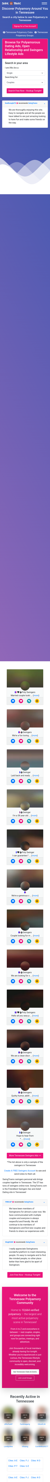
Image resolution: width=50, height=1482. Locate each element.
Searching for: (11, 77)
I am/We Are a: (12, 67)
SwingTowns (32, 103)
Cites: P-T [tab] (12, 1466)
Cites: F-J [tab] (24, 1460)
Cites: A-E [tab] (12, 1460)
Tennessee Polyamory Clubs (18, 32)
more (36, 695)
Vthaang (25, 1446)
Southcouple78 (10, 103)
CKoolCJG (41, 1424)
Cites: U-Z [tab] (24, 1466)
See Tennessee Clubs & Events (25, 1372)
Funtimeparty (25, 1424)
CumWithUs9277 (41, 1446)
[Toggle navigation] (45, 3)
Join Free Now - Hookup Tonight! (25, 1275)
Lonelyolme (8, 1446)
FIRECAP (8, 1202)
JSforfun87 (8, 1424)
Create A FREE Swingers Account (20, 1170)
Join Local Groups (25, 1378)
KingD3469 (9, 1242)
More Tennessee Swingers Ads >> (25, 1155)
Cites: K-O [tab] (35, 1460)
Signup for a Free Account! (25, 26)
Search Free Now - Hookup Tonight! (25, 90)
